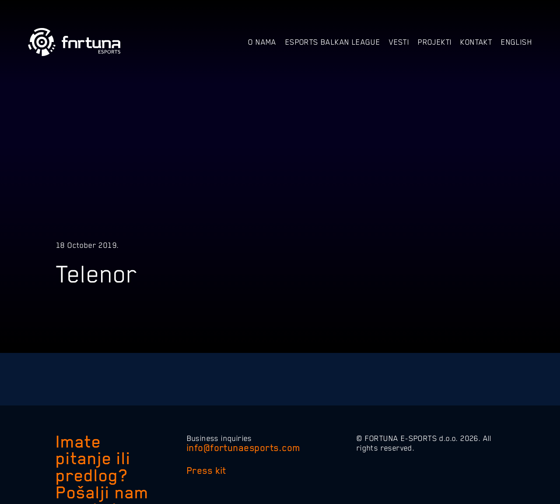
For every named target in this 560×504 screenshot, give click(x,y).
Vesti (399, 42)
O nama (262, 42)
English (516, 42)
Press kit (207, 471)
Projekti (435, 42)
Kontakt (476, 42)
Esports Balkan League (332, 42)
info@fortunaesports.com (244, 448)
